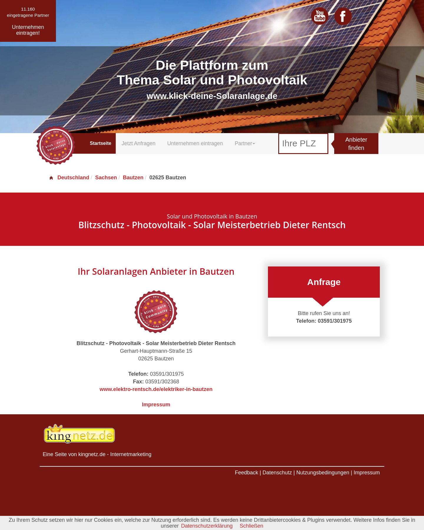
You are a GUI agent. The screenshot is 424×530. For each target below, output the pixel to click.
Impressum (156, 405)
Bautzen (133, 177)
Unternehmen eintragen (195, 143)
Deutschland (69, 177)
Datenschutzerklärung (207, 526)
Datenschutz (277, 473)
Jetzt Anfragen (138, 143)
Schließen (251, 526)
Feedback (246, 473)
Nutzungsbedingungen (322, 473)
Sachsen (106, 177)
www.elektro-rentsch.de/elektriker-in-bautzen (156, 389)
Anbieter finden (356, 143)
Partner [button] (245, 143)
